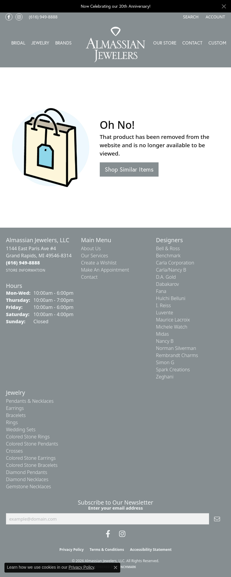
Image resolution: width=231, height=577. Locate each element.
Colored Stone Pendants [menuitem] (32, 443)
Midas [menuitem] (162, 334)
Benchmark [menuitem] (168, 255)
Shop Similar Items (129, 169)
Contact (192, 43)
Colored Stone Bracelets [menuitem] (32, 465)
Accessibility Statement (151, 549)
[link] (43, 16)
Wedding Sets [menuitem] (21, 429)
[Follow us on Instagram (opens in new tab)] (19, 16)
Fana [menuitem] (161, 291)
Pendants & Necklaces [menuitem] (29, 401)
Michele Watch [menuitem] (171, 327)
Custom (217, 43)
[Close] (223, 6)
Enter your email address (115, 508)
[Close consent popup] (115, 567)
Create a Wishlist (99, 262)
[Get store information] (25, 270)
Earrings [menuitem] (15, 408)
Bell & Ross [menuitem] (168, 248)
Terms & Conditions (107, 549)
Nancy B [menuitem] (164, 341)
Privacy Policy (71, 549)
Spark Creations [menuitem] (173, 369)
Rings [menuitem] (12, 422)
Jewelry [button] (40, 43)
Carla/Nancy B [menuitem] (171, 270)
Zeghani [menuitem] (164, 376)
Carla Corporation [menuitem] (175, 262)
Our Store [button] (164, 43)
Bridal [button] (18, 43)
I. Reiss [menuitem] (163, 305)
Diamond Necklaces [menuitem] (27, 479)
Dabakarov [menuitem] (167, 284)
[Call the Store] (23, 262)
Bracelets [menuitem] (16, 415)
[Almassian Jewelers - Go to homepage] (115, 44)
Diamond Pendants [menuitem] (26, 472)
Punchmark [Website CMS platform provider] (126, 567)
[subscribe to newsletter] (217, 518)
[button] (190, 16)
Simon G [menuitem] (165, 362)
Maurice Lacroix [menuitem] (173, 319)
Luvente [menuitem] (164, 312)
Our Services (94, 255)
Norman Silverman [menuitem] (176, 348)
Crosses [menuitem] (14, 451)
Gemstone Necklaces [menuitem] (28, 486)
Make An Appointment (105, 270)
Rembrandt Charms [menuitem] (177, 355)
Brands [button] (63, 43)
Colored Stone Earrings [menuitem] (31, 458)
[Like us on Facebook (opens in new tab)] (8, 16)
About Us (91, 248)
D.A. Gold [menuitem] (166, 277)
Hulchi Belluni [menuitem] (170, 298)
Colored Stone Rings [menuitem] (28, 436)
